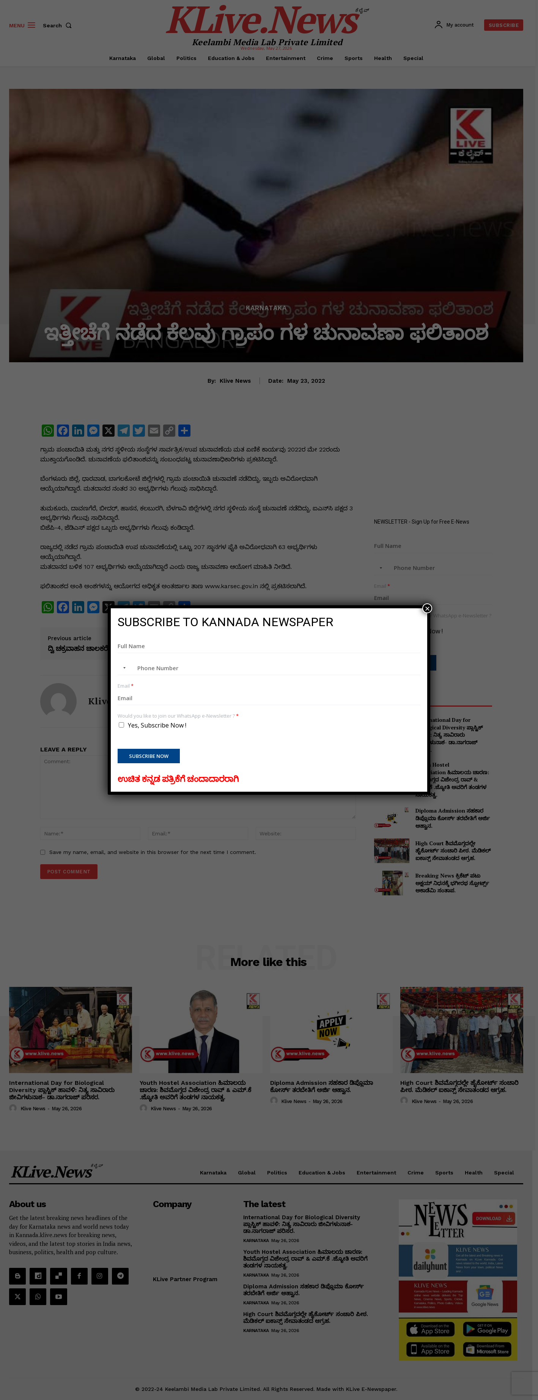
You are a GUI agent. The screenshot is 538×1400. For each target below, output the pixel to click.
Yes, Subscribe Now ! (157, 725)
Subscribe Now (148, 756)
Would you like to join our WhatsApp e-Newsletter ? (178, 716)
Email (126, 686)
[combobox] (123, 668)
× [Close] (427, 608)
